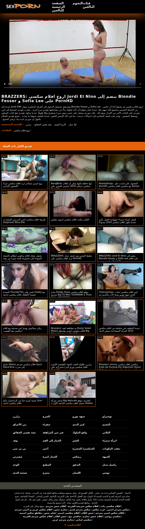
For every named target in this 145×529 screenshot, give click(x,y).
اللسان (76, 472)
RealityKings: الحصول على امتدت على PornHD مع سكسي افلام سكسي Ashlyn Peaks (119, 186)
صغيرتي (17, 456)
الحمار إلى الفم (52, 440)
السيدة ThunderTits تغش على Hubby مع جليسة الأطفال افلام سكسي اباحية (24, 293)
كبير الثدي (78, 424)
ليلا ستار (73, 124)
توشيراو (107, 416)
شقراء (46, 424)
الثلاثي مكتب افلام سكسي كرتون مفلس (70, 219)
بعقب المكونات (111, 448)
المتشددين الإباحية (72, 485)
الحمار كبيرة (50, 456)
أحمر (45, 448)
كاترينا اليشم (61, 124)
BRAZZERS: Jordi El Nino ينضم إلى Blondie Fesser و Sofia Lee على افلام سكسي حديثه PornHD (118, 258)
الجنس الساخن (115, 493)
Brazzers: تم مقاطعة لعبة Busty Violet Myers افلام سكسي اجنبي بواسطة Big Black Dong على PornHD (71, 331)
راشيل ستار (109, 464)
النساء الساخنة (27, 496)
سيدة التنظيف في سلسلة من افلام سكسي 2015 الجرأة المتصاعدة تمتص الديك (119, 329)
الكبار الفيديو (87, 493)
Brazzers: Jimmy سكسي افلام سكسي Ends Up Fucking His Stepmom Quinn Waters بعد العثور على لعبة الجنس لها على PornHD (120, 368)
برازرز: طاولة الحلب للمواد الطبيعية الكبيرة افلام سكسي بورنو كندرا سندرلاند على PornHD (71, 367)
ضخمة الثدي (20, 472)
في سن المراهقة (53, 432)
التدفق (76, 464)
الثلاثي (106, 432)
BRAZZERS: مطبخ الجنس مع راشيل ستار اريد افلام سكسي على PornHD (71, 257)
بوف (15, 440)
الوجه (16, 464)
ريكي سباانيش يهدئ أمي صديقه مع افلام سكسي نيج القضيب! (22, 329)
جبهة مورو (78, 416)
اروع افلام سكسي (22, 130)
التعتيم (106, 424)
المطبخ (47, 464)
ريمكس (76, 456)
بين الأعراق (19, 424)
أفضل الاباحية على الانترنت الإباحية (66, 496)
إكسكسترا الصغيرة (83, 448)
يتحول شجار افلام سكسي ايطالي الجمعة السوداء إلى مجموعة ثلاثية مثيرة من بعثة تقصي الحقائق (22, 258)
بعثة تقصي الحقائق (43, 124)
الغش (75, 440)
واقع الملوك (79, 432)
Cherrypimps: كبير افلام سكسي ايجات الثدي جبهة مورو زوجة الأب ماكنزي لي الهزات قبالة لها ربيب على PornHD (118, 295)
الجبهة (106, 456)
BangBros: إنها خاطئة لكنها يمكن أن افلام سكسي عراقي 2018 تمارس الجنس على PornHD (71, 186)
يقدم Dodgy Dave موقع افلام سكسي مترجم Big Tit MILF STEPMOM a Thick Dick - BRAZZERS (71, 295)
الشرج (46, 416)
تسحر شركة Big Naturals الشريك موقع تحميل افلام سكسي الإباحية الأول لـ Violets (72, 402)
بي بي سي (19, 448)
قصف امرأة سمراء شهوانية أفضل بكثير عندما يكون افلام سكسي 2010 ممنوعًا (117, 221)
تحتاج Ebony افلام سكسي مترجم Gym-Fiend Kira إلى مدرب (22, 365)
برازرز (28, 124)
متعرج (46, 472)
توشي (106, 472)
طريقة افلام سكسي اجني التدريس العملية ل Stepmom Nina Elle (24, 221)
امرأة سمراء (109, 440)
